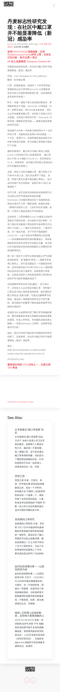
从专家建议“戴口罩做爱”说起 (29, 431)
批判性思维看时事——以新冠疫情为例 (29, 568)
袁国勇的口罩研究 (24, 519)
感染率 (10, 47)
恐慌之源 (20, 475)
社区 (49, 44)
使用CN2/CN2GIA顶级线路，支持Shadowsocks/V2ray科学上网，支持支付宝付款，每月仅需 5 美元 (29, 54)
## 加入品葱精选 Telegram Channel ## (28, 61)
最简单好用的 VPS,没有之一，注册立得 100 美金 (29, 366)
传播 (45, 44)
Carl (11, 44)
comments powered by (20, 402)
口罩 (41, 44)
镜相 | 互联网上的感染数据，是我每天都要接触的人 (29, 614)
